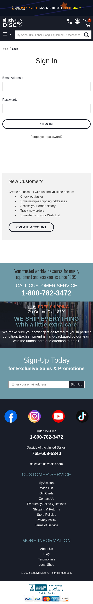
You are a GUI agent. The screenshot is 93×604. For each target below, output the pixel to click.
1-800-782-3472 (46, 293)
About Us (46, 548)
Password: (9, 99)
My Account (46, 482)
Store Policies (46, 514)
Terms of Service (46, 525)
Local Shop (46, 564)
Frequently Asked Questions (46, 504)
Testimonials (46, 559)
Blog (46, 554)
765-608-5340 (46, 453)
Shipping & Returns (46, 509)
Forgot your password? (47, 136)
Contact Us (46, 498)
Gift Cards (46, 493)
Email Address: (12, 77)
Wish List (46, 488)
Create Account (31, 227)
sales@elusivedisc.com (46, 464)
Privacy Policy (46, 520)
